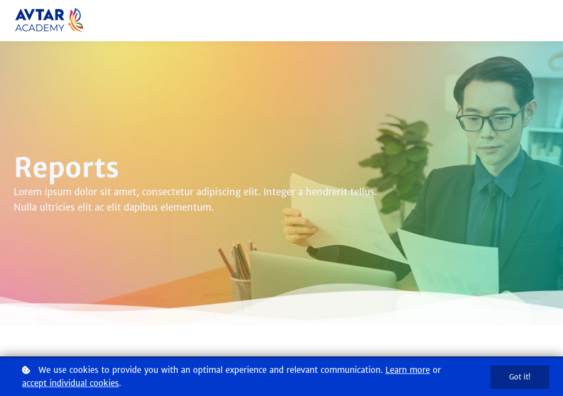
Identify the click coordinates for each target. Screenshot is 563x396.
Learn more (407, 370)
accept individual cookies (70, 383)
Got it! (520, 377)
